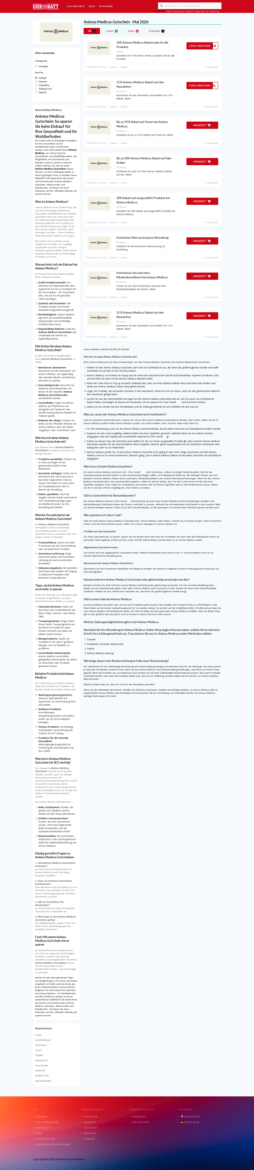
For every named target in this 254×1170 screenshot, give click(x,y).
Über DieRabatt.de (46, 1122)
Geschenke (90, 1127)
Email (123, 67)
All (92, 30)
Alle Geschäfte (76, 6)
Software (89, 1138)
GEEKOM (40, 1070)
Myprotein (200, 11)
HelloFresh (215, 11)
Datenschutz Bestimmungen (52, 1144)
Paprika (39, 1055)
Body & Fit (190, 11)
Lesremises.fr (190, 1116)
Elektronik (90, 1133)
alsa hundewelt (43, 1080)
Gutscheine (90, 1116)
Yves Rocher (41, 1065)
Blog (92, 6)
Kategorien (106, 6)
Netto (169, 11)
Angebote (90, 1122)
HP (207, 11)
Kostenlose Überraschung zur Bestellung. (142, 237)
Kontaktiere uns (45, 1138)
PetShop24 (41, 1045)
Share (113, 67)
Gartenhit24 (41, 1060)
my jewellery (178, 11)
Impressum (42, 1127)
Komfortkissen (43, 1040)
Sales (133, 30)
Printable (156, 30)
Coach (38, 1050)
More (127, 98)
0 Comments (211, 67)
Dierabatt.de (190, 1122)
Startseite (41, 1116)
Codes (112, 30)
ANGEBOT (202, 125)
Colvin (38, 1034)
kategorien (139, 1116)
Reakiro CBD (42, 1075)
